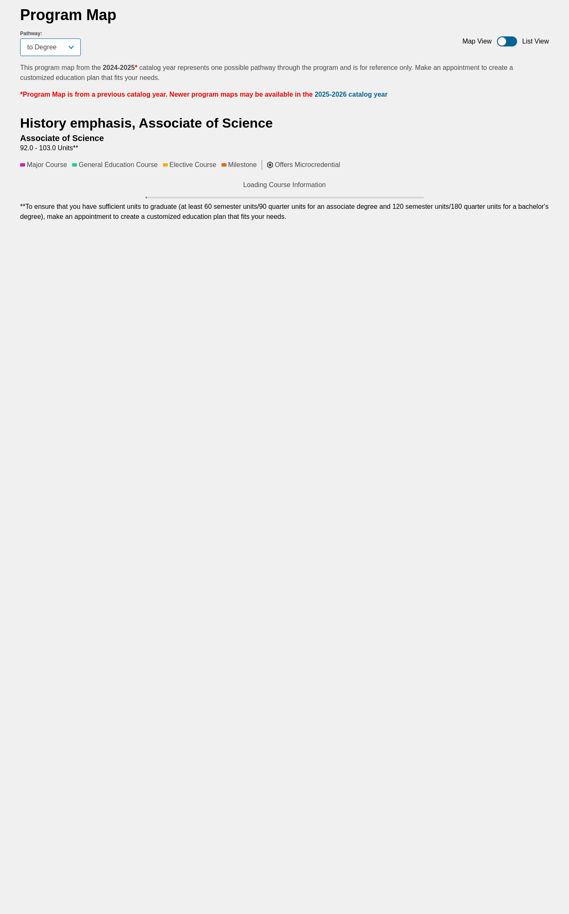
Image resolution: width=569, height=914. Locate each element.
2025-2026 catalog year (350, 94)
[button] (137, 208)
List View (535, 41)
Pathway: (31, 33)
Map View (477, 41)
